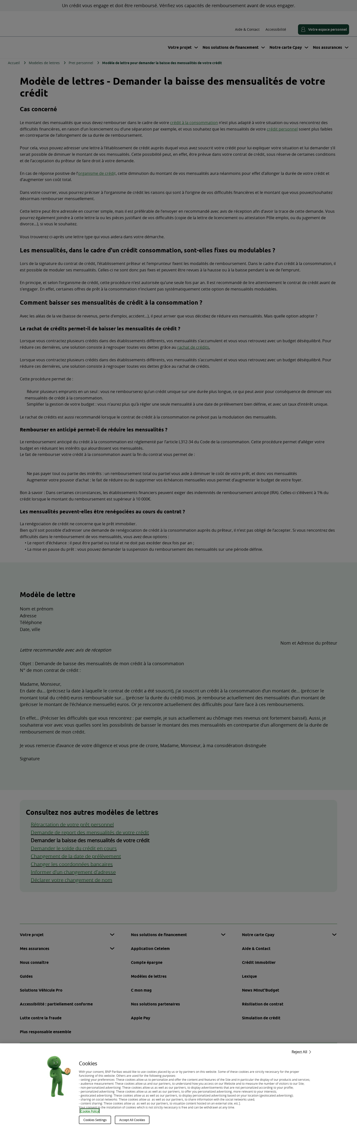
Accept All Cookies (132, 1120)
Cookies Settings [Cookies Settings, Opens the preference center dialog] (95, 1120)
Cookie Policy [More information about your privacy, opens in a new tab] (90, 1111)
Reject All (299, 1051)
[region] (178, 1087)
